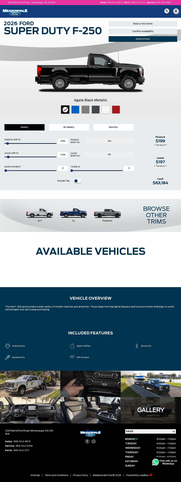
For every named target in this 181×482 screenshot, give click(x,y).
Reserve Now (143, 39)
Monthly (113, 127)
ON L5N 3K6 (49, 2)
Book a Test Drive (142, 24)
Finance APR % (12, 140)
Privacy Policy (80, 475)
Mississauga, (37, 2)
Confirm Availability (143, 31)
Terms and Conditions (56, 475)
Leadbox (145, 475)
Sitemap (35, 475)
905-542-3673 (114, 2)
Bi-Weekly (68, 127)
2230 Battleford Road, (17, 431)
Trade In (75, 167)
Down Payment (12, 167)
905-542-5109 (163, 2)
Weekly (24, 127)
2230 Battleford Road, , (19, 2)
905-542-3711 (138, 2)
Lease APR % (11, 153)
